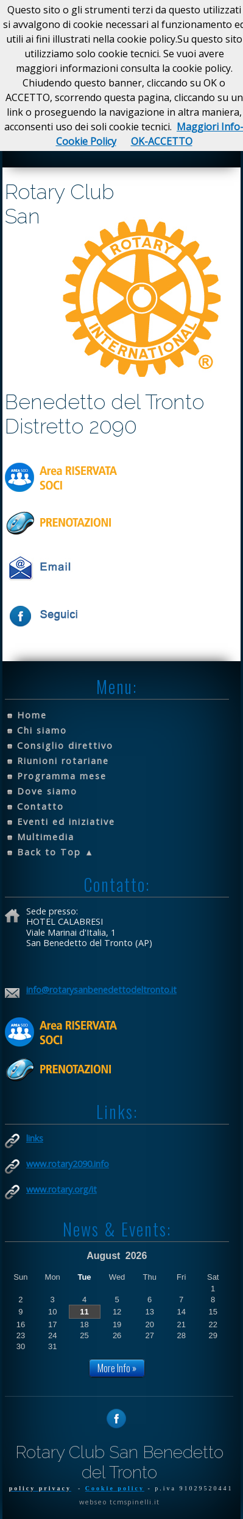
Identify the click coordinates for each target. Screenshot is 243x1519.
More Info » (116, 1368)
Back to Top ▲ (55, 852)
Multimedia (45, 837)
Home (32, 715)
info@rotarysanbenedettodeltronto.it (101, 989)
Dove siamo (47, 791)
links (34, 1138)
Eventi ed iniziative (66, 821)
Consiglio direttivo (65, 745)
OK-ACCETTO (161, 141)
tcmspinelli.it (135, 1501)
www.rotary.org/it (61, 1189)
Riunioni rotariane (63, 761)
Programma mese (62, 776)
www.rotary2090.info (67, 1164)
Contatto (40, 806)
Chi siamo (42, 730)
